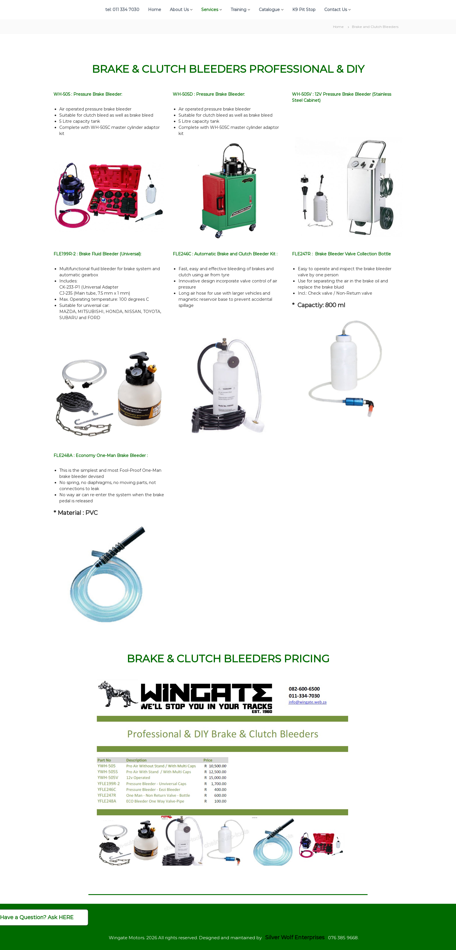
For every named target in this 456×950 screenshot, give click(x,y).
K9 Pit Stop (304, 9)
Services (209, 9)
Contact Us (335, 9)
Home (154, 9)
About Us (179, 9)
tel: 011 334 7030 (122, 9)
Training (238, 9)
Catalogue (269, 9)
